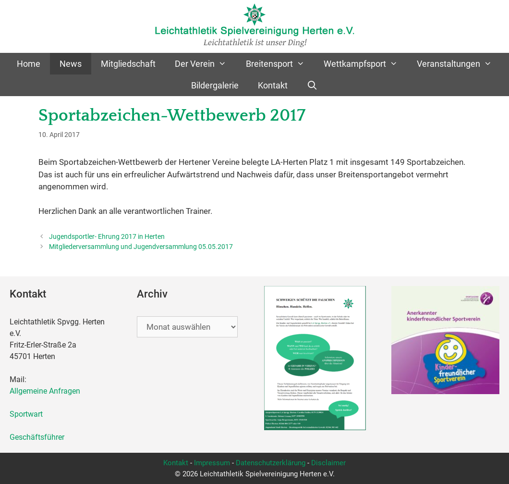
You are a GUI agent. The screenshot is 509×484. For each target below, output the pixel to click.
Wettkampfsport (365, 63)
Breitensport (280, 63)
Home (28, 64)
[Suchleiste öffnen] (312, 85)
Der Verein (205, 63)
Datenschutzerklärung (270, 463)
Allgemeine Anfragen (45, 391)
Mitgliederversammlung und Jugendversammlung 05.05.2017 (141, 247)
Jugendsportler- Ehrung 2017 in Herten (107, 237)
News (71, 64)
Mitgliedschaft (128, 64)
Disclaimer (328, 463)
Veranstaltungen (459, 63)
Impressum (212, 463)
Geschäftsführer (37, 437)
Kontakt (273, 85)
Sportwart (28, 414)
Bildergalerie (215, 85)
